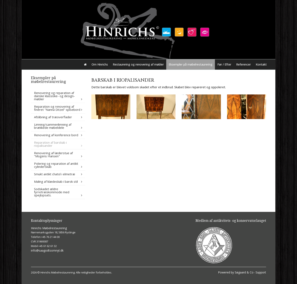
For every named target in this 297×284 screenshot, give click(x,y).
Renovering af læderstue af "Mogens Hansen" (53, 154)
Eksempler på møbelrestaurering (190, 64)
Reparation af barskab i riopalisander (50, 144)
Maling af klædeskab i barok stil (56, 181)
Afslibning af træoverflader (53, 117)
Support (261, 272)
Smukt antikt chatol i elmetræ (54, 174)
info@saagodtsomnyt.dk (47, 250)
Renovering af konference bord (56, 135)
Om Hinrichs (100, 64)
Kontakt (261, 64)
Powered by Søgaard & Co (235, 272)
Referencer (243, 64)
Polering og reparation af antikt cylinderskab (56, 165)
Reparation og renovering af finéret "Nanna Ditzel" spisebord (57, 108)
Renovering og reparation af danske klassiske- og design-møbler (54, 96)
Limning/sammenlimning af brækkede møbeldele (52, 126)
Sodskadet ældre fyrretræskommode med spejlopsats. (51, 192)
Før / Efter (224, 64)
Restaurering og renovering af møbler (138, 64)
